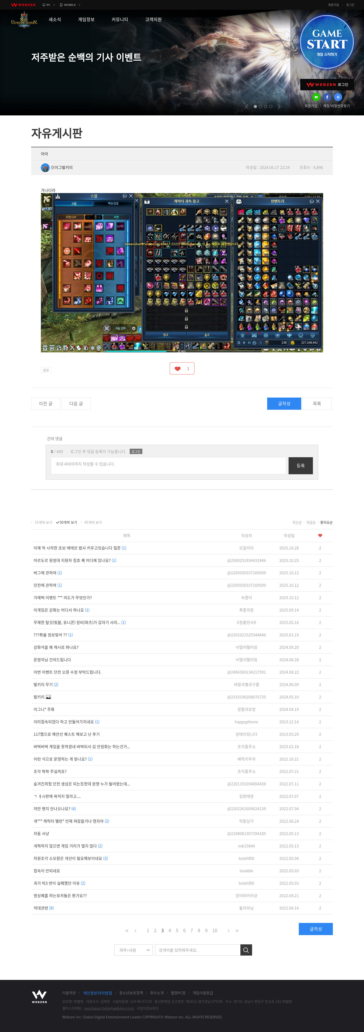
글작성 (284, 403)
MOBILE (70, 5)
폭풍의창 (246, 610)
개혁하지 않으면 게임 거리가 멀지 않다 (68, 846)
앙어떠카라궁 (246, 895)
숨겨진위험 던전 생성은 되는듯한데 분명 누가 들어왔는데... (82, 784)
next (279, 106)
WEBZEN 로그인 (327, 84)
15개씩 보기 (43, 522)
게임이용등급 (203, 992)
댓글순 (311, 522)
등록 (301, 465)
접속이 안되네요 (47, 871)
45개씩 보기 (93, 522)
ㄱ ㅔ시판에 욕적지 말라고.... (57, 796)
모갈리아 (246, 548)
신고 (46, 370)
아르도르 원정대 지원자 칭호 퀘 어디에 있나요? (75, 560)
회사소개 (157, 992)
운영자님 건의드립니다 (52, 659)
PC (49, 5)
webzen (23, 5)
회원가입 (333, 5)
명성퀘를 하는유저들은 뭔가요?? (60, 895)
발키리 (42, 697)
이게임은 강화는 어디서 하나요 (62, 610)
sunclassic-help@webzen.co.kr (109, 1008)
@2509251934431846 (246, 560)
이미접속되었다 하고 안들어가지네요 (67, 722)
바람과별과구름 (246, 684)
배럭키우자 (246, 759)
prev (247, 106)
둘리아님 (246, 908)
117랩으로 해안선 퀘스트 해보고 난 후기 (67, 734)
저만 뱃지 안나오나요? (55, 808)
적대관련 (44, 908)
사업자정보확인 (147, 1008)
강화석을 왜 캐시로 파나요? (56, 647)
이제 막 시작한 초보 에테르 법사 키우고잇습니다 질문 (80, 548)
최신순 (297, 522)
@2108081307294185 (246, 833)
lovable (246, 871)
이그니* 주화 (44, 709)
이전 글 (46, 403)
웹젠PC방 (178, 992)
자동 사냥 (41, 833)
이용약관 (69, 992)
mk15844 (246, 846)
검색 (246, 950)
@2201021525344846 (246, 635)
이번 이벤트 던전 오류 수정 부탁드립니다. (67, 672)
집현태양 (246, 796)
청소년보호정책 (131, 992)
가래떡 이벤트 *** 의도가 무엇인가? (63, 597)
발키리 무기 (46, 684)
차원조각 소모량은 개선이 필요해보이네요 (71, 858)
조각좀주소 (246, 746)
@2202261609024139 (246, 808)
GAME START (326, 41)
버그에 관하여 (48, 573)
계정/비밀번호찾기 (336, 106)
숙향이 (246, 597)
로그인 (350, 5)
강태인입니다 (246, 734)
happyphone (246, 722)
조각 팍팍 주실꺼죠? (50, 771)
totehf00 (246, 858)
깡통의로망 (246, 709)
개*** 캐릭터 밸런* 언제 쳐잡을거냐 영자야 (71, 821)
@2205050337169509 (246, 573)
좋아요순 (326, 522)
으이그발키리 (57, 167)
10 (214, 930)
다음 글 (76, 403)
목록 (317, 403)
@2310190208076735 (246, 697)
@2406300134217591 (246, 672)
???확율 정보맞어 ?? (53, 635)
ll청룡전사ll (246, 622)
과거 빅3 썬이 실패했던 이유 (59, 883)
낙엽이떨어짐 (246, 647)
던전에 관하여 (48, 585)
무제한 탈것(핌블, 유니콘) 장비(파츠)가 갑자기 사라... (80, 622)
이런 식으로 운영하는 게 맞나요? (63, 759)
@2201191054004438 (246, 784)
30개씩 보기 (68, 522)
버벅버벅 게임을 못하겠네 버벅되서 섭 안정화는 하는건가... (82, 746)
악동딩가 (246, 821)
